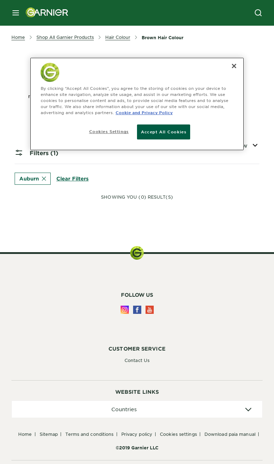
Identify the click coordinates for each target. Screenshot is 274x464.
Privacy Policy (136, 434)
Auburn (32, 178)
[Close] (234, 66)
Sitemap (49, 434)
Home (25, 434)
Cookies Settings (178, 434)
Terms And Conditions (89, 434)
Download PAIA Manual (229, 434)
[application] (137, 409)
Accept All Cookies (163, 131)
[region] (137, 104)
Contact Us (137, 360)
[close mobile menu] (15, 13)
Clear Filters (72, 178)
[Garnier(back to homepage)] (44, 12)
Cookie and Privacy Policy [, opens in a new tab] (144, 112)
